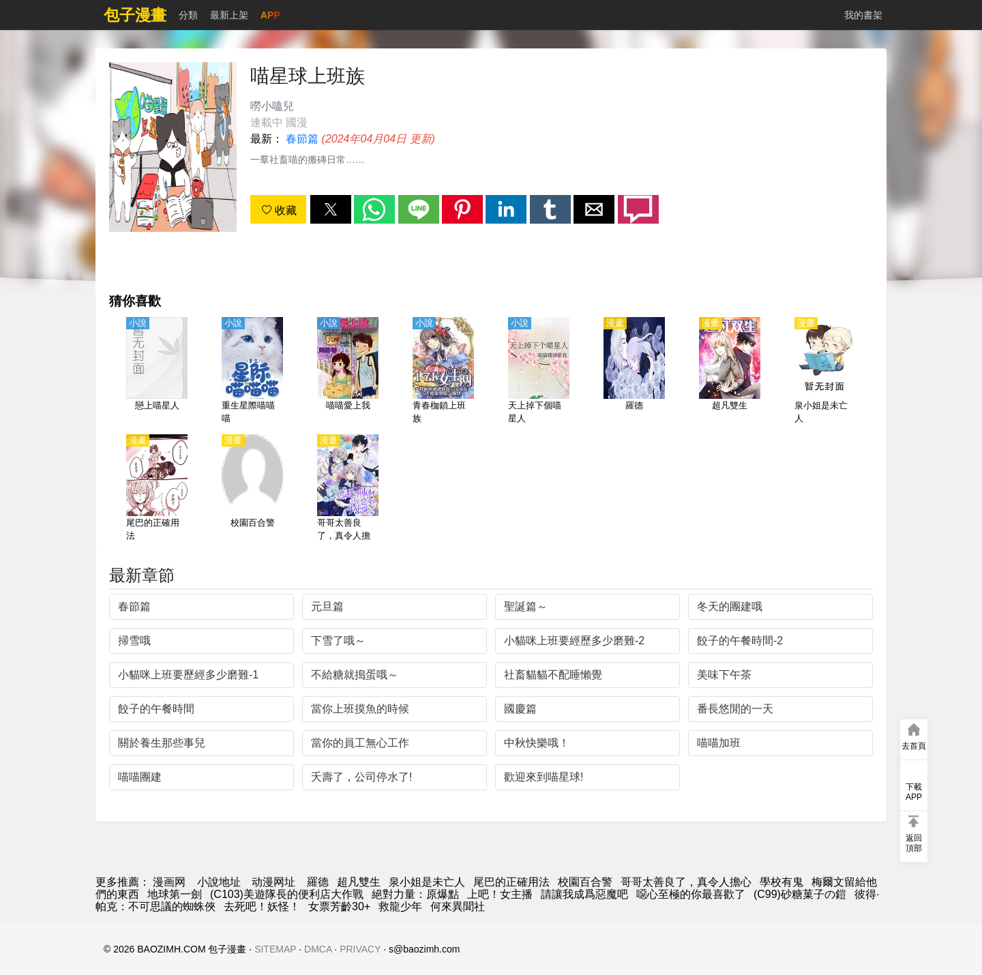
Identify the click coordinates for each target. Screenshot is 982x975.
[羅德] (634, 371)
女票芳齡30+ (339, 906)
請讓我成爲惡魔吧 (584, 894)
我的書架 (863, 15)
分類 (188, 15)
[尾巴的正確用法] (157, 488)
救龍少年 (400, 906)
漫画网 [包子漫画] (169, 882)
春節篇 (302, 139)
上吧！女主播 (500, 894)
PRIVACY (360, 949)
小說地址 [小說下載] (219, 882)
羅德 (318, 882)
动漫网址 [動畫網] (273, 882)
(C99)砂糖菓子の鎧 (800, 894)
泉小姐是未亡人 (427, 882)
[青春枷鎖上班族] (443, 371)
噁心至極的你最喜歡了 (690, 894)
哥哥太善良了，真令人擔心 (686, 882)
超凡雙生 (359, 882)
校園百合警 (585, 882)
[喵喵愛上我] (347, 371)
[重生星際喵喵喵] (252, 371)
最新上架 (229, 15)
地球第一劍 (174, 894)
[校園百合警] (252, 488)
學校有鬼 (781, 882)
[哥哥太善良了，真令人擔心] (347, 488)
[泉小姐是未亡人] (825, 371)
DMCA (317, 949)
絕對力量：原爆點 (415, 894)
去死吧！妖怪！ (262, 906)
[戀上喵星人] (157, 371)
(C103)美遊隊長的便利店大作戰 (286, 894)
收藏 (279, 210)
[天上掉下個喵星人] (538, 371)
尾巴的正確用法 (511, 882)
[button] (330, 209)
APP (270, 15)
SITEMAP (275, 949)
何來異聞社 (457, 906)
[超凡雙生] (729, 371)
